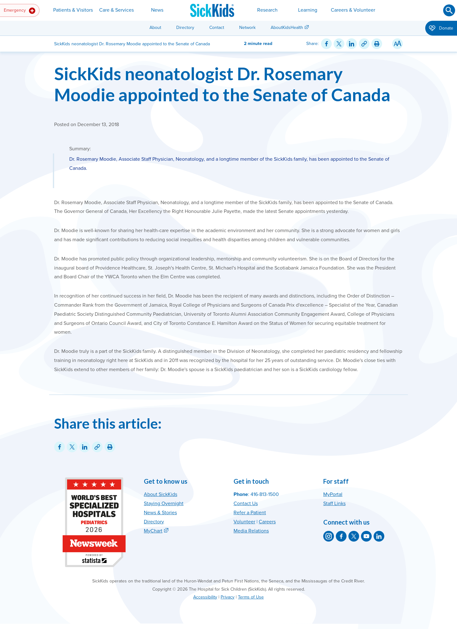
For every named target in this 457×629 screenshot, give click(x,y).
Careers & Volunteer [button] (353, 10)
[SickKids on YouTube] (366, 536)
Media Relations (251, 531)
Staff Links (334, 503)
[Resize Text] (397, 43)
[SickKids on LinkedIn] (379, 536)
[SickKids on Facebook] (341, 536)
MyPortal (332, 494)
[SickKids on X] (353, 536)
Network (247, 27)
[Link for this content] (364, 43)
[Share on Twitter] (339, 43)
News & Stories (160, 512)
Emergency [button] (19, 11)
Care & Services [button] (116, 10)
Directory (185, 27)
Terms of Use (251, 597)
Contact (216, 27)
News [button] (157, 10)
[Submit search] (449, 10)
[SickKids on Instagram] (328, 536)
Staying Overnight (163, 503)
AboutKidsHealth (287, 27)
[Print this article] (376, 43)
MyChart (153, 531)
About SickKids (160, 494)
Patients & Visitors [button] (73, 10)
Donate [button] (441, 28)
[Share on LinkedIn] (351, 43)
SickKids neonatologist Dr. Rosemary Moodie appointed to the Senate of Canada (222, 84)
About (155, 27)
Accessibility (205, 597)
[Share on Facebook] (326, 43)
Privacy (227, 597)
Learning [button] (307, 10)
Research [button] (267, 10)
